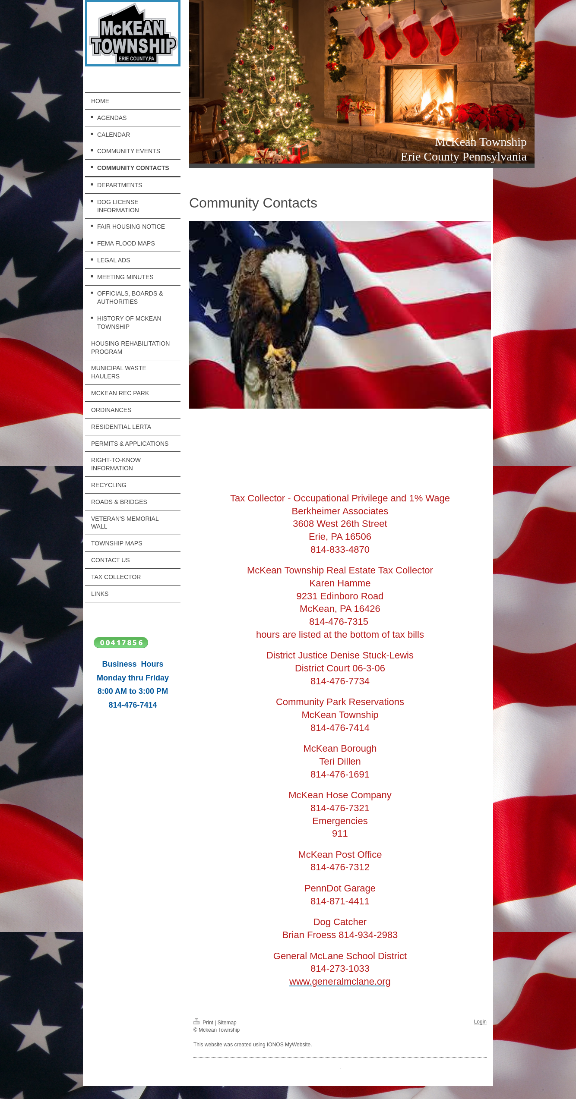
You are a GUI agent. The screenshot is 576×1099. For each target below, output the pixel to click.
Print (204, 1023)
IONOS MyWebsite (288, 1045)
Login (480, 1022)
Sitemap (227, 1023)
